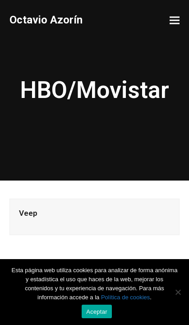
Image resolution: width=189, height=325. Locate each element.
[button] (175, 20)
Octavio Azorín (46, 20)
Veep (28, 213)
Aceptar (96, 311)
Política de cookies (125, 297)
